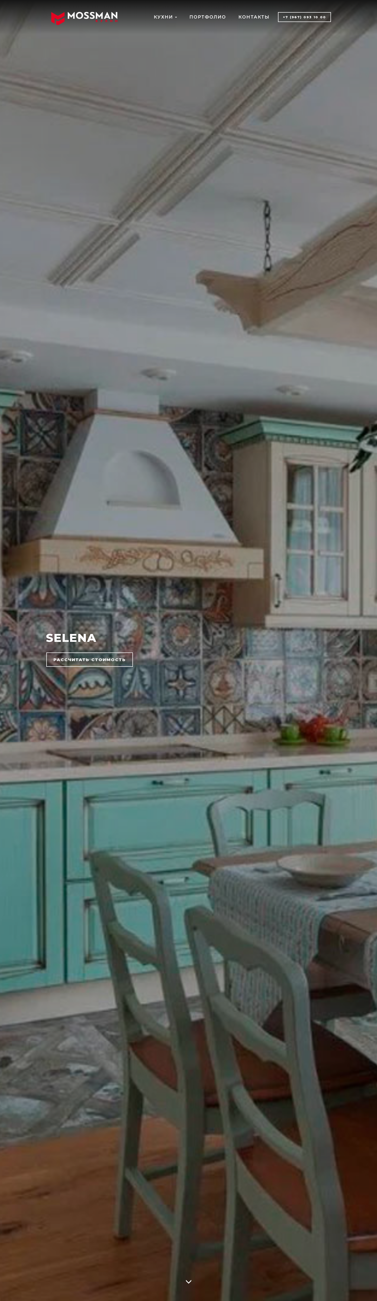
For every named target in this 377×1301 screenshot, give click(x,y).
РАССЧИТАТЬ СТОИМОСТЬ (89, 659)
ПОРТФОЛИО (207, 17)
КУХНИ (165, 17)
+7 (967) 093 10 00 (304, 17)
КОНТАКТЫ (254, 17)
